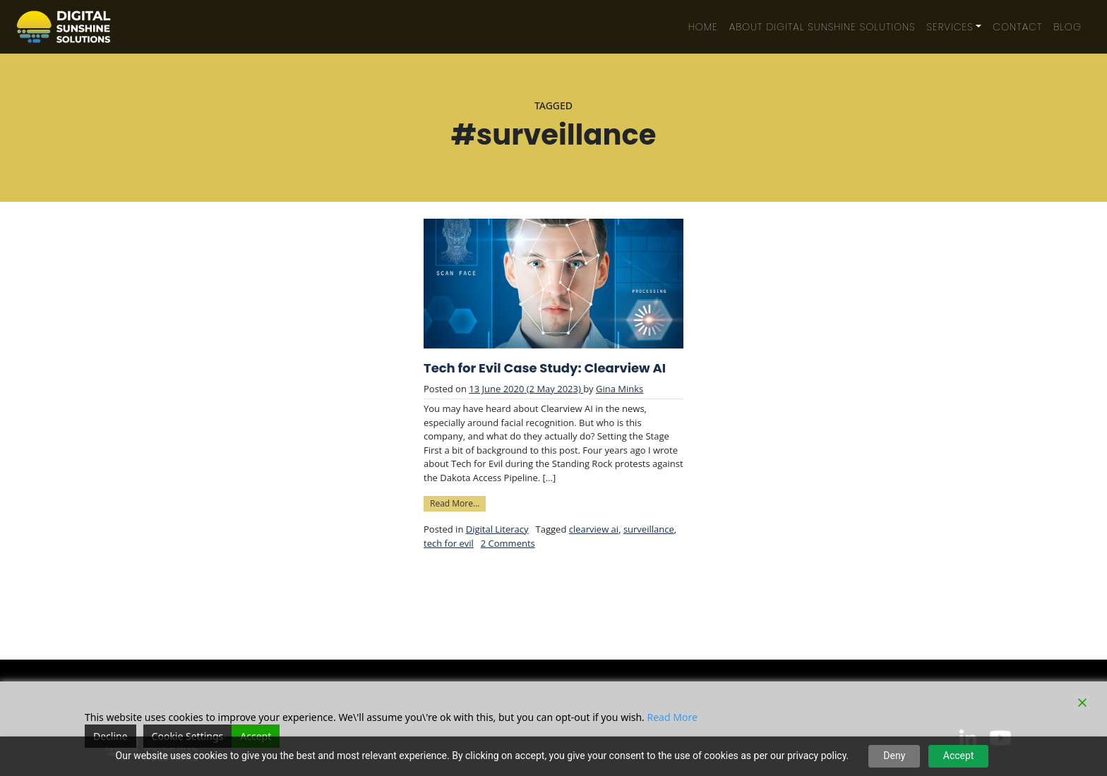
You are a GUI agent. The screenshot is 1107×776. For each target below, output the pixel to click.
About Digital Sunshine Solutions (822, 27)
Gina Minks (619, 388)
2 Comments (508, 543)
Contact (1017, 27)
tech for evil (449, 543)
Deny (894, 755)
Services (950, 27)
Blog (1067, 27)
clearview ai (593, 529)
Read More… (458, 502)
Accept (958, 755)
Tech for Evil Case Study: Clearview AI (545, 368)
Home (703, 27)
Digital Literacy (497, 529)
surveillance (648, 529)
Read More (672, 717)
